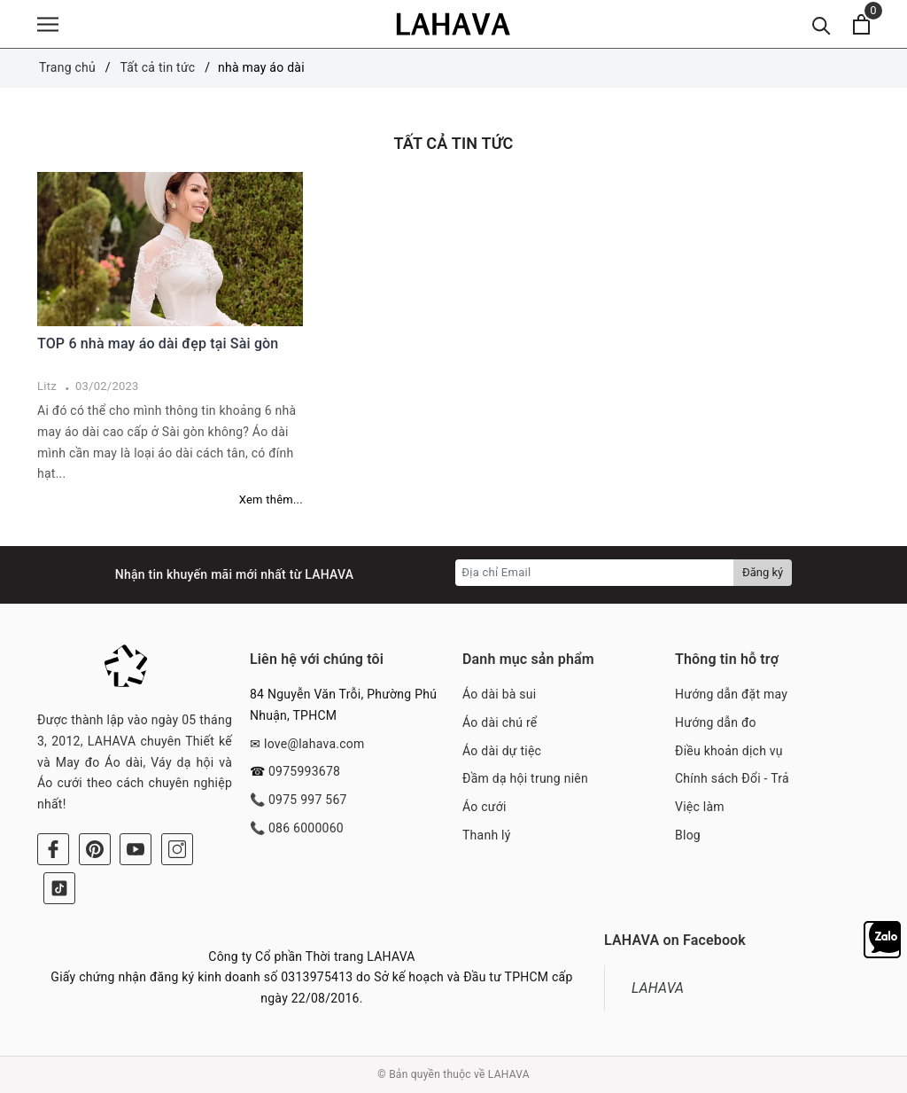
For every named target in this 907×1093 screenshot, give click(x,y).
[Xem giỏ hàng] (861, 24)
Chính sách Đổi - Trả (732, 778)
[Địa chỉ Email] (594, 572)
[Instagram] (177, 849)
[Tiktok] (59, 888)
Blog (688, 835)
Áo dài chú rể (499, 722)
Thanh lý (486, 835)
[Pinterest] (95, 849)
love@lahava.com (314, 744)
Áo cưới (484, 807)
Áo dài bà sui (499, 694)
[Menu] (47, 24)
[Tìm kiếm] (821, 24)
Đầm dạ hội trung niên (525, 778)
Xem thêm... (271, 499)
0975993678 (304, 771)
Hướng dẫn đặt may (731, 694)
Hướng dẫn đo (715, 722)
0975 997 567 (307, 799)
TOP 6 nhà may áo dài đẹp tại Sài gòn (157, 343)
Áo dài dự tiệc (501, 751)
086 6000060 (306, 828)
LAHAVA (658, 988)
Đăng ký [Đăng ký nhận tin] (762, 572)
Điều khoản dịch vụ (729, 751)
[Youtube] (135, 849)
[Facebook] (53, 849)
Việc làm (700, 807)
